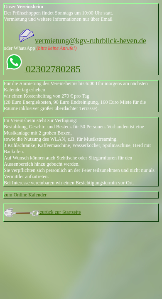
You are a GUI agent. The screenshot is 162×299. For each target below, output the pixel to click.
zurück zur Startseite (60, 212)
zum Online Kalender (25, 195)
